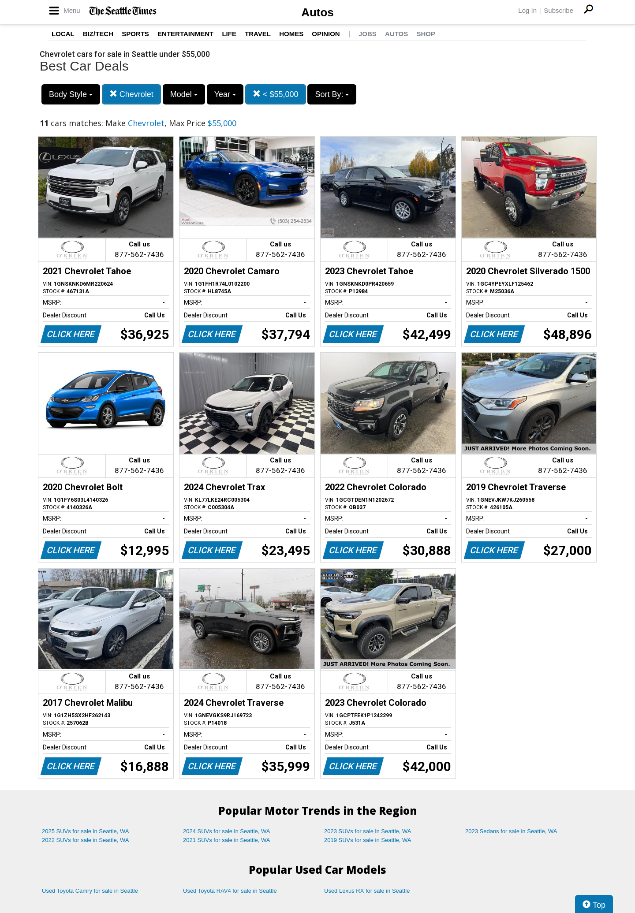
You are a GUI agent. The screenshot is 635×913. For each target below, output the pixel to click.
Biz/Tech (98, 33)
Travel (258, 33)
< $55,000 (276, 94)
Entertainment (185, 33)
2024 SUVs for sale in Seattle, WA (226, 831)
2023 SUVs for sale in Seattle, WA (367, 831)
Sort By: (332, 94)
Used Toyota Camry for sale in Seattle (90, 890)
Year (225, 94)
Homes (291, 33)
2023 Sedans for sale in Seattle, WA (511, 831)
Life (229, 33)
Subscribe (558, 10)
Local (63, 33)
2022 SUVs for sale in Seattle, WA (85, 840)
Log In (527, 10)
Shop (425, 33)
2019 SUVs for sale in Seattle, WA (367, 840)
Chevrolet (131, 94)
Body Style (71, 94)
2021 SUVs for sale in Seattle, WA (226, 840)
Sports (135, 33)
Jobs (368, 33)
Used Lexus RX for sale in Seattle (367, 890)
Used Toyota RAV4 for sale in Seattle (230, 890)
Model (184, 94)
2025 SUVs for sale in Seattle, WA (85, 831)
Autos (317, 12)
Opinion (326, 33)
